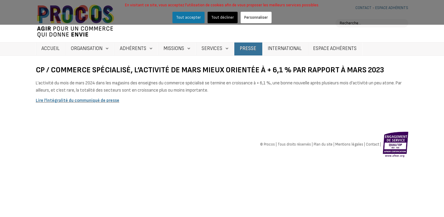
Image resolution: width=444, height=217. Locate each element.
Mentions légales (349, 144)
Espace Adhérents (335, 49)
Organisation (86, 49)
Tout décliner (222, 17)
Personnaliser (256, 17)
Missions (174, 49)
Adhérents (133, 49)
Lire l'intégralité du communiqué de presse (77, 100)
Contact (372, 144)
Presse (248, 49)
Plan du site (323, 144)
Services (212, 49)
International (285, 49)
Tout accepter (188, 17)
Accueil (50, 49)
